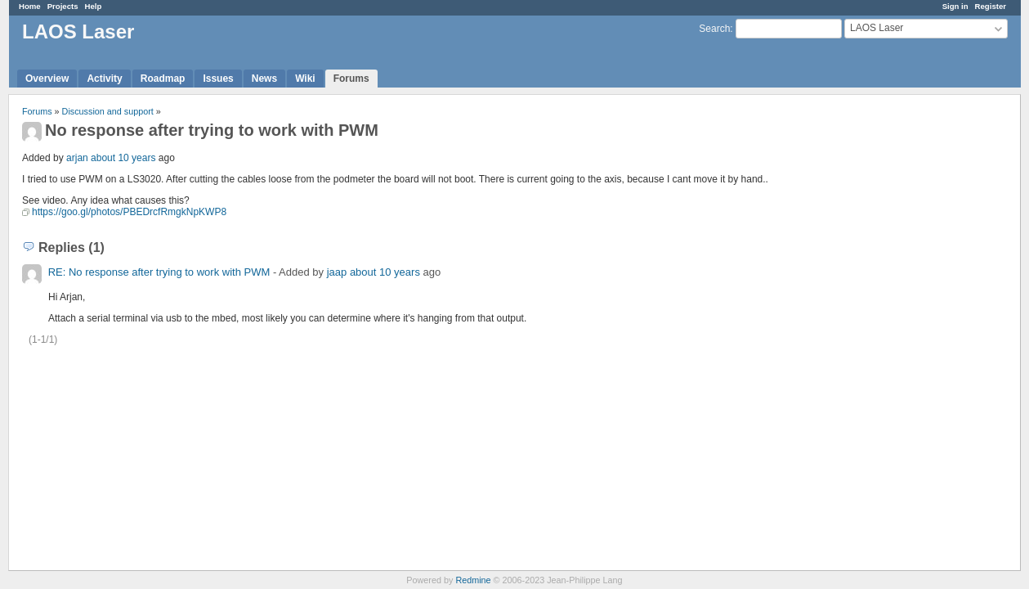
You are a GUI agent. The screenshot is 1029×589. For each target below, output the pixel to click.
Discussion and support (108, 111)
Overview (47, 78)
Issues (218, 78)
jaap (337, 272)
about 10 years (123, 158)
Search (714, 28)
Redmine (472, 580)
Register (990, 6)
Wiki (305, 78)
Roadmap (163, 78)
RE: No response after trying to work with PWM (159, 272)
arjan (77, 158)
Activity (104, 78)
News (264, 78)
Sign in (955, 6)
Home (30, 6)
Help (93, 6)
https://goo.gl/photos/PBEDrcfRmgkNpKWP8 (129, 212)
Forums (351, 78)
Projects (62, 6)
